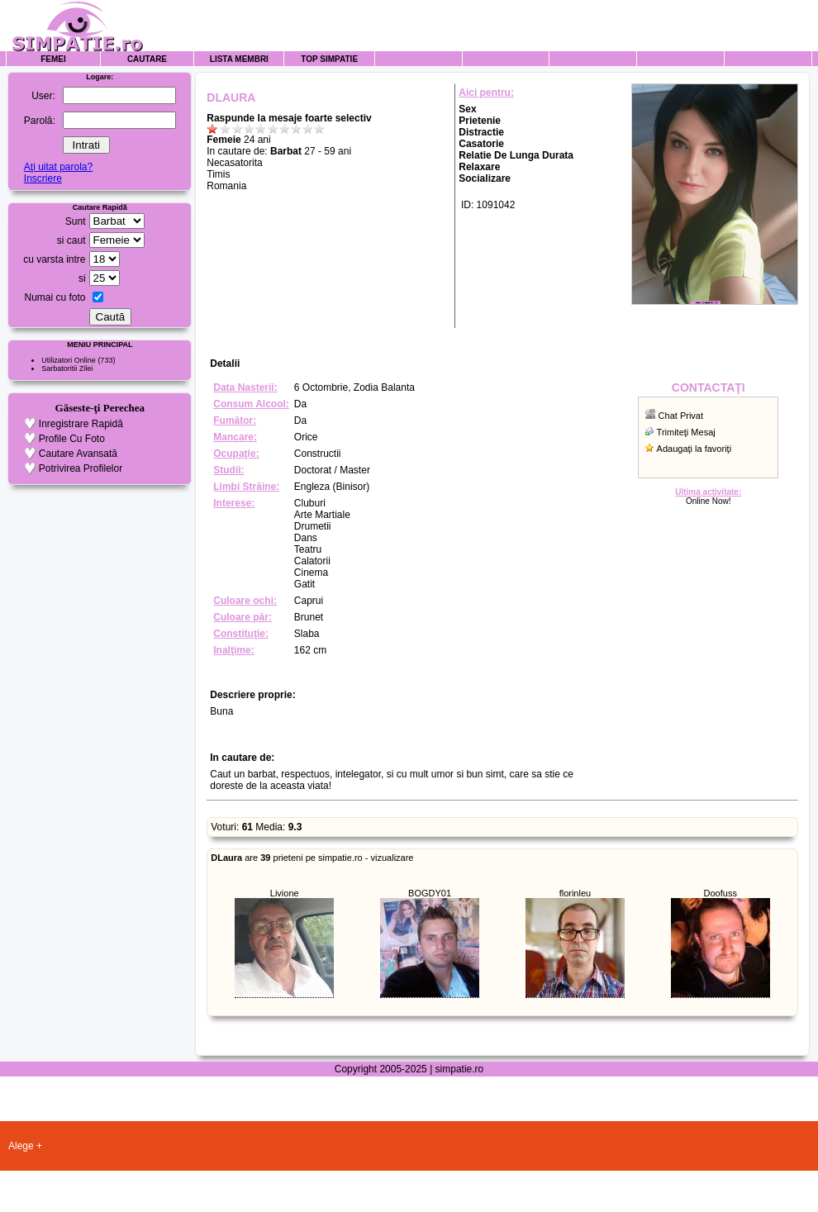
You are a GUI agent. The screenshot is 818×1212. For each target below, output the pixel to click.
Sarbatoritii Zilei (67, 368)
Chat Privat (681, 416)
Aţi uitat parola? (58, 167)
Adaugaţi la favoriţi (694, 449)
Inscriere (43, 178)
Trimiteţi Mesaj (686, 432)
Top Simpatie (329, 59)
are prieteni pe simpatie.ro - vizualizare (312, 858)
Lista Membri (239, 59)
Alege (21, 1146)
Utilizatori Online (68, 360)
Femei (53, 59)
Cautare (147, 59)
